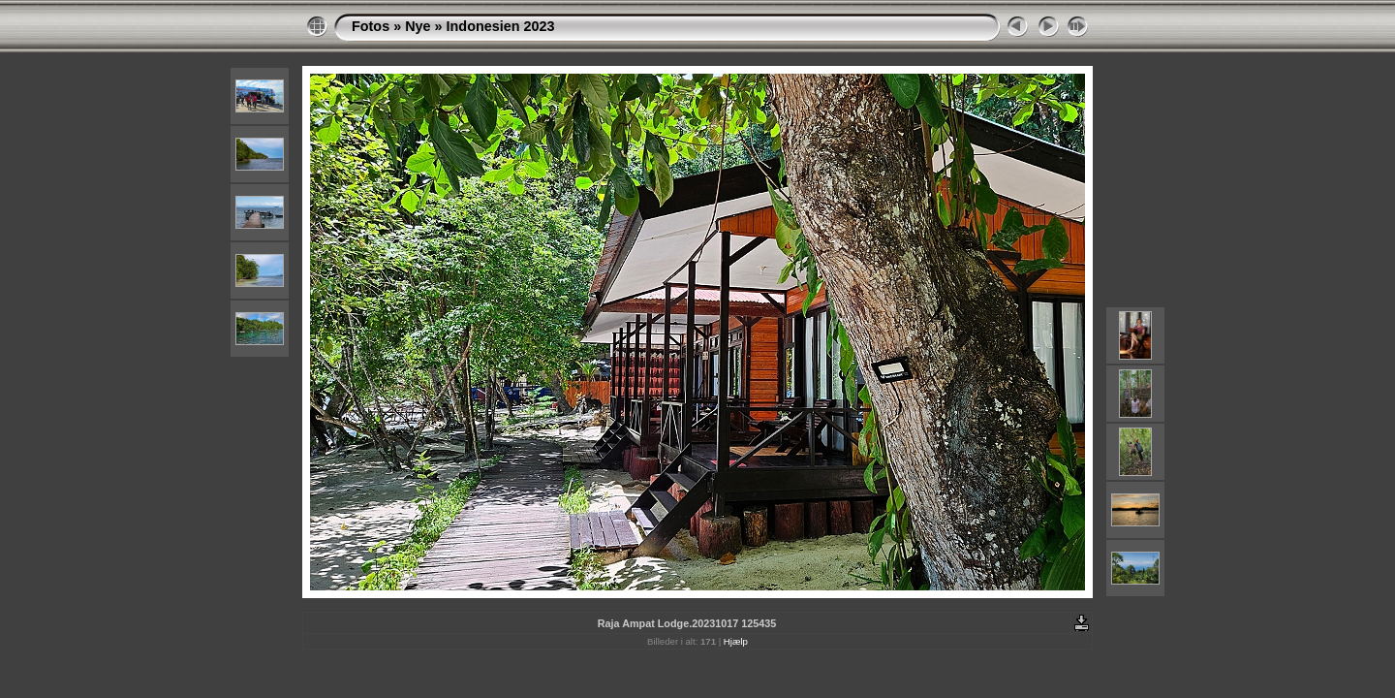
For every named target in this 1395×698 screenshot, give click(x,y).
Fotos (370, 26)
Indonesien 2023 (501, 26)
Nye (417, 26)
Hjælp (736, 641)
